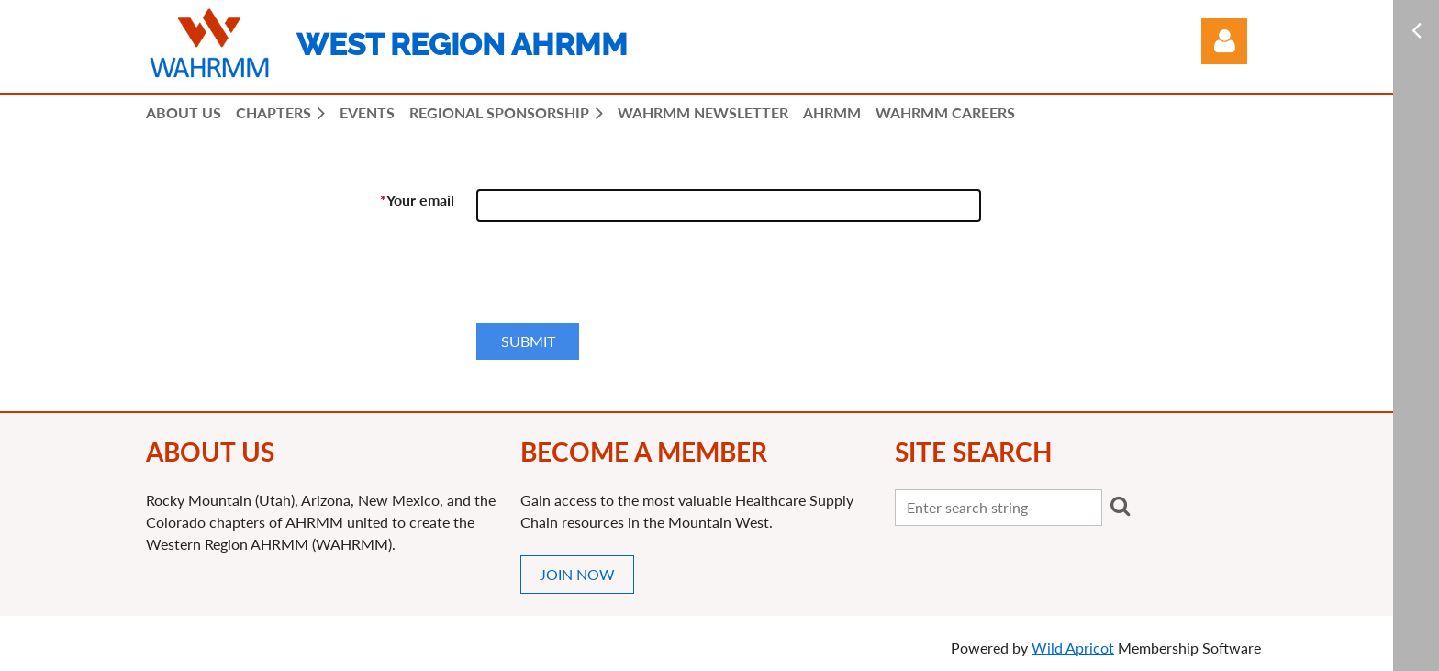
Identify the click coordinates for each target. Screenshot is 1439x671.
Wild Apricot (1073, 647)
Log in (1224, 41)
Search (1119, 505)
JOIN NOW (577, 574)
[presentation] (615, 280)
